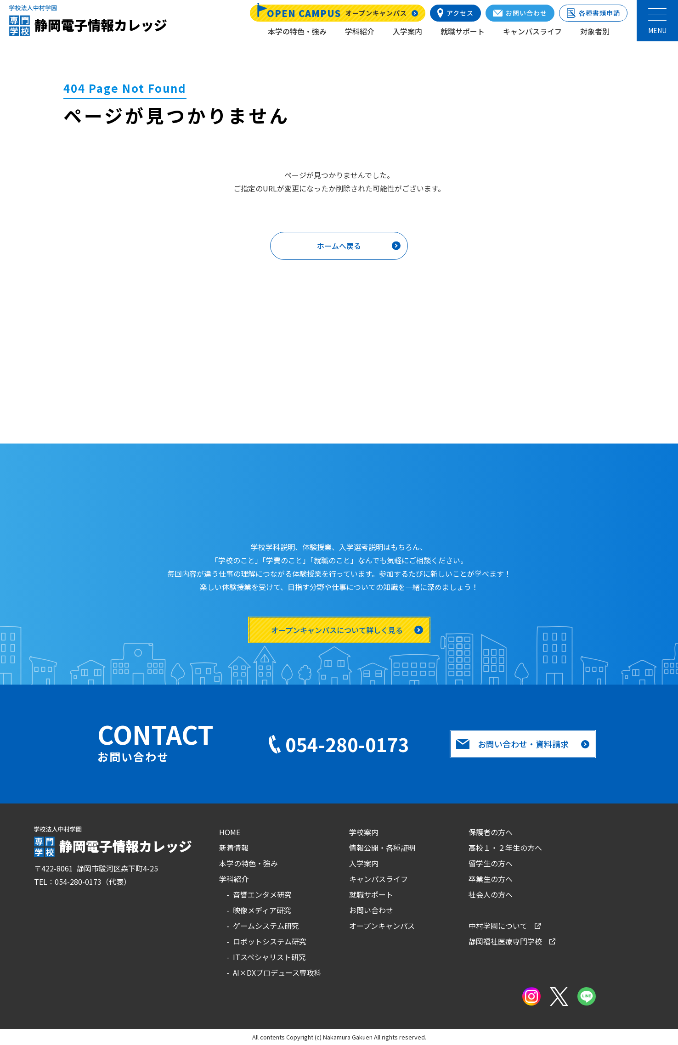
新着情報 (234, 847)
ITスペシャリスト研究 (269, 956)
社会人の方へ (491, 894)
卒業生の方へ (491, 878)
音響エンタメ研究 (262, 894)
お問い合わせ (371, 910)
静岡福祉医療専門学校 (505, 941)
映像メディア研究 (262, 910)
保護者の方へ (491, 831)
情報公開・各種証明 (382, 847)
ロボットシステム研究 (269, 941)
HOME (229, 831)
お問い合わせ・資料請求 (512, 744)
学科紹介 (359, 31)
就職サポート (463, 31)
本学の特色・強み (297, 31)
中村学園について (498, 925)
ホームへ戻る (339, 245)
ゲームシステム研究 (266, 925)
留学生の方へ (491, 863)
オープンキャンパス (382, 925)
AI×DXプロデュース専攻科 (277, 972)
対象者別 (595, 31)
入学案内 (407, 31)
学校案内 (364, 831)
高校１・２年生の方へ (505, 847)
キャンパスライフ (532, 31)
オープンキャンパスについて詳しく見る (337, 629)
